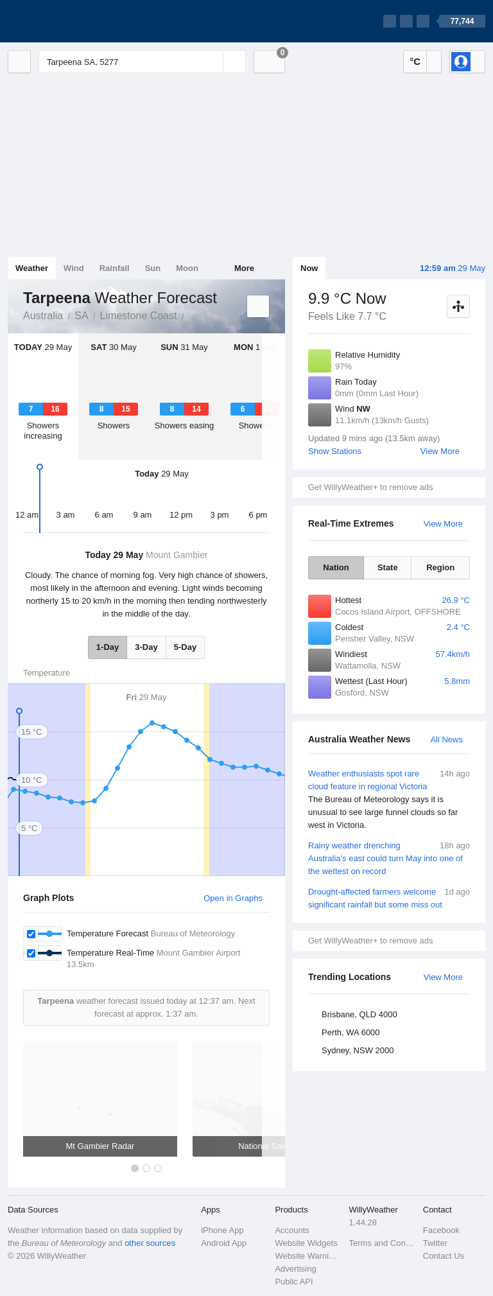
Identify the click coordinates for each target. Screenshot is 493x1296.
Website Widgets (306, 1243)
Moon (187, 268)
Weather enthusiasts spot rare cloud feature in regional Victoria (389, 799)
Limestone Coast (138, 315)
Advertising (295, 1269)
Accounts (292, 1230)
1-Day (107, 647)
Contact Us (443, 1256)
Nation (336, 567)
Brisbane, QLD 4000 (359, 1014)
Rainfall (114, 268)
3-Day (146, 647)
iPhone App (222, 1230)
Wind (74, 268)
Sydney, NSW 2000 (358, 1050)
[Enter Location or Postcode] (142, 61)
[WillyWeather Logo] (68, 21)
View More (440, 451)
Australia (43, 315)
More (244, 268)
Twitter (435, 1243)
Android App (223, 1243)
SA (81, 315)
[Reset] (212, 62)
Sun (153, 268)
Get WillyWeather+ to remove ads (370, 487)
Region (440, 567)
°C (415, 61)
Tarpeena (191, 315)
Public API (294, 1281)
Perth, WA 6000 (351, 1032)
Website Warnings (308, 1256)
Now (309, 268)
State (387, 567)
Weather (31, 268)
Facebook (441, 1230)
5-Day (185, 647)
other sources (150, 1243)
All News (446, 739)
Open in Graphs (233, 898)
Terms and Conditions (382, 1243)
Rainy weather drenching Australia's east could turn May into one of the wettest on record (389, 857)
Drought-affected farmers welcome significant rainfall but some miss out (389, 897)
